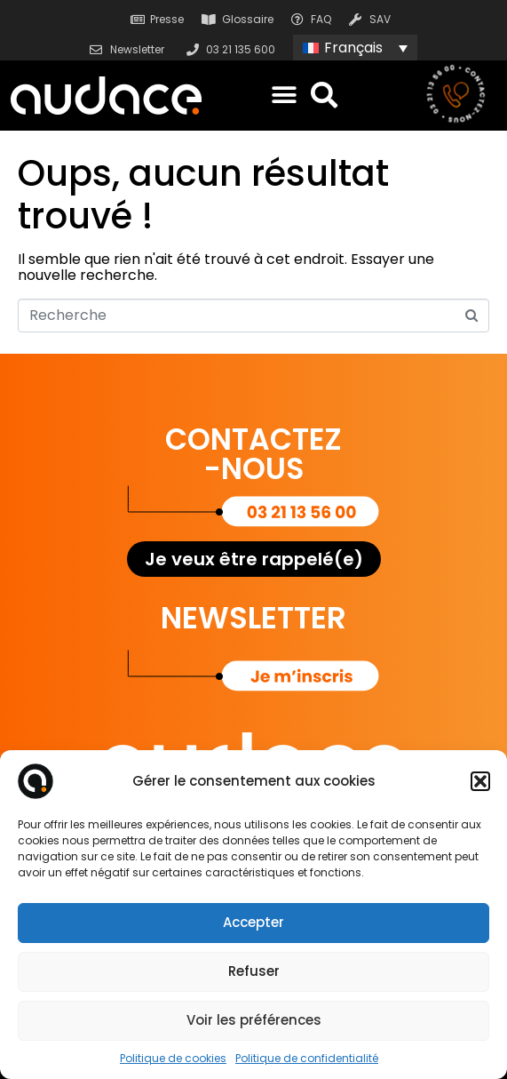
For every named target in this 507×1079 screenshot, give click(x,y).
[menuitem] (355, 47)
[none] (355, 47)
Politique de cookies (173, 1058)
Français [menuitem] (353, 47)
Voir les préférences (253, 1020)
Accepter (253, 922)
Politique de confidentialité (306, 1058)
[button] (480, 781)
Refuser (254, 971)
